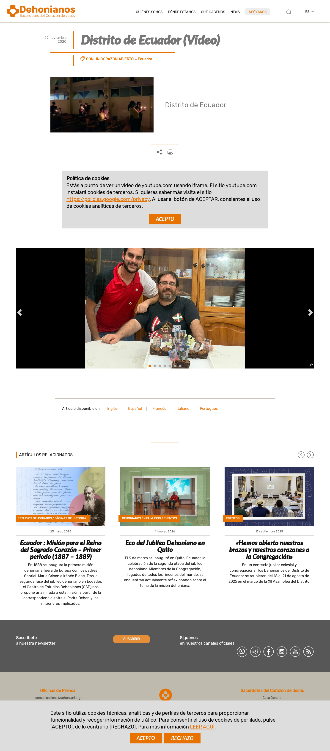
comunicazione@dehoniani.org (57, 698)
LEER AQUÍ (202, 727)
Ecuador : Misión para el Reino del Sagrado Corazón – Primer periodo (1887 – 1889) (61, 549)
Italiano (183, 408)
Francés (159, 408)
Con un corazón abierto (110, 59)
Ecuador (145, 59)
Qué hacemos (213, 12)
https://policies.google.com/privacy (108, 199)
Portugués (209, 408)
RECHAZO (182, 738)
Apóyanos (258, 12)
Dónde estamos (181, 12)
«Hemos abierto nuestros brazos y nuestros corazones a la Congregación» (269, 549)
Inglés (112, 408)
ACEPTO (165, 219)
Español (135, 408)
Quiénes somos (149, 12)
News (235, 12)
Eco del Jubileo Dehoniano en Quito (165, 546)
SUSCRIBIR (131, 639)
